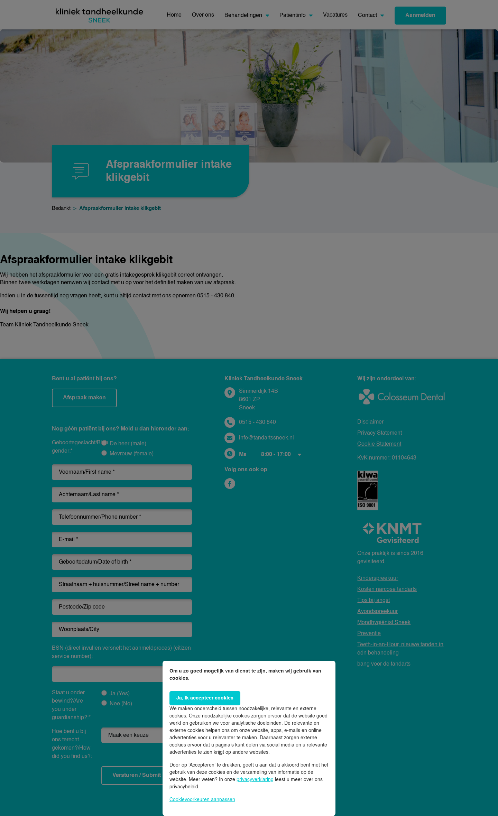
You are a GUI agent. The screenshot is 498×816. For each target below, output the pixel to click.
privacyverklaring (255, 779)
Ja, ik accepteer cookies (204, 698)
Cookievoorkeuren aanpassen (202, 799)
